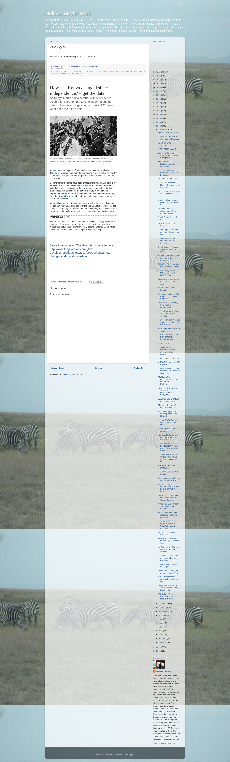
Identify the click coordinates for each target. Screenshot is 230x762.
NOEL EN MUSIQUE (167, 149)
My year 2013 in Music (168, 133)
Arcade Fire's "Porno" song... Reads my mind (167, 422)
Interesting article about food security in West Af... (168, 281)
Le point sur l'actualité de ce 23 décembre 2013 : (169, 193)
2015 (158, 118)
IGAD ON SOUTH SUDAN (166, 144)
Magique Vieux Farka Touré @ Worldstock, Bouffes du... (168, 587)
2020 (158, 99)
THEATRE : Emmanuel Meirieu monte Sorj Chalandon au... (168, 497)
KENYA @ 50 (164, 343)
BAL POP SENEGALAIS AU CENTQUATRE (169, 400)
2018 (158, 107)
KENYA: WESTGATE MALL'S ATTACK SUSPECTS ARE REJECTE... (167, 525)
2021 (158, 95)
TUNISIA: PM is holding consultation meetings (169, 265)
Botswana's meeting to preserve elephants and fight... (168, 514)
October (162, 607)
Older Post (140, 368)
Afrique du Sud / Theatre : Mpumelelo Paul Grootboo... (169, 506)
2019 (158, 103)
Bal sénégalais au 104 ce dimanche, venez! (169, 479)
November (163, 604)
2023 (158, 87)
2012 (158, 647)
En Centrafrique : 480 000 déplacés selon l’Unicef (167, 413)
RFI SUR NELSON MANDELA (166, 466)
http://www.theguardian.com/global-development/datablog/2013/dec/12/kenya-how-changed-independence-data (80, 252)
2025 (158, 79)
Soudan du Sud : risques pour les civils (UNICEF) (169, 258)
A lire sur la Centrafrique (168, 358)
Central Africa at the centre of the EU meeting (167, 240)
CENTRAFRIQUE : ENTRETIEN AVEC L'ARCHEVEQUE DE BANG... (168, 447)
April (161, 631)
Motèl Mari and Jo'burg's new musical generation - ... (169, 304)
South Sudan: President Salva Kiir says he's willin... (168, 249)
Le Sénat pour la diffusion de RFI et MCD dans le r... (167, 211)
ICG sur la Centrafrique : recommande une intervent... (169, 557)
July (161, 619)
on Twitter (80, 188)
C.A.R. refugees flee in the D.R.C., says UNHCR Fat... (168, 272)
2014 (158, 122)
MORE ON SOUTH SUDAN (166, 224)
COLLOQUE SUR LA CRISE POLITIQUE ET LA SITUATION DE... (167, 458)
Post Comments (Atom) (72, 374)
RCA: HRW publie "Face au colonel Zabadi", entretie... (169, 313)
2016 (158, 114)
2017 (158, 110)
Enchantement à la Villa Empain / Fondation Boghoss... (168, 296)
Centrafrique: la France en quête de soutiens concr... (168, 232)
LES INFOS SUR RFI (167, 179)
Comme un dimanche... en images (168, 565)
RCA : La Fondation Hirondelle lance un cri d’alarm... (169, 185)
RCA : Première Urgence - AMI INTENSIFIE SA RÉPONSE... (169, 322)
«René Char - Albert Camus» (167, 533)
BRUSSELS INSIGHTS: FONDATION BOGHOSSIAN (168, 337)
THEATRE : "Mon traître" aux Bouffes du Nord (169, 571)
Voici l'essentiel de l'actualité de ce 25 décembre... (167, 163)
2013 (158, 126)
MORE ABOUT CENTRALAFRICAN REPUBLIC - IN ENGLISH (168, 380)
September (164, 611)
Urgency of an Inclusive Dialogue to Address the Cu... (168, 202)
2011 (158, 651)
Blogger (130, 754)
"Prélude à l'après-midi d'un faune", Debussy (168, 137)
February (163, 638)
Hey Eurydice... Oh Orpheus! (166, 430)
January (162, 642)
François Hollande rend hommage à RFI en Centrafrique (168, 437)
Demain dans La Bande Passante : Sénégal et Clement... (169, 370)
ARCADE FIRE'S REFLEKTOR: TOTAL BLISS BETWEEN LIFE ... (168, 488)
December (163, 129)
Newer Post (57, 368)
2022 (158, 91)
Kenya (56, 170)
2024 (158, 83)
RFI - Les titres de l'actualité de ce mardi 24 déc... (168, 172)
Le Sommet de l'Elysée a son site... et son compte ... (169, 549)
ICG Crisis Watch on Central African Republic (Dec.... (167, 596)
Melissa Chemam (164, 671)
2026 (158, 76)
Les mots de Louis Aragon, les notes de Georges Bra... (168, 155)
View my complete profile (164, 743)
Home (98, 368)
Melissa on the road (68, 14)
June (161, 623)
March (162, 634)
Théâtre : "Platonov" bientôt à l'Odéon (167, 406)
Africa (84, 227)
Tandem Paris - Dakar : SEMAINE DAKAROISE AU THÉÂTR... (168, 391)
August (162, 615)
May (161, 627)
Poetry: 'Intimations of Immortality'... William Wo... (168, 540)
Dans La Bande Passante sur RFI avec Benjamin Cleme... (167, 351)
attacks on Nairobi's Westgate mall (76, 193)
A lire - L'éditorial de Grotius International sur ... (168, 579)
